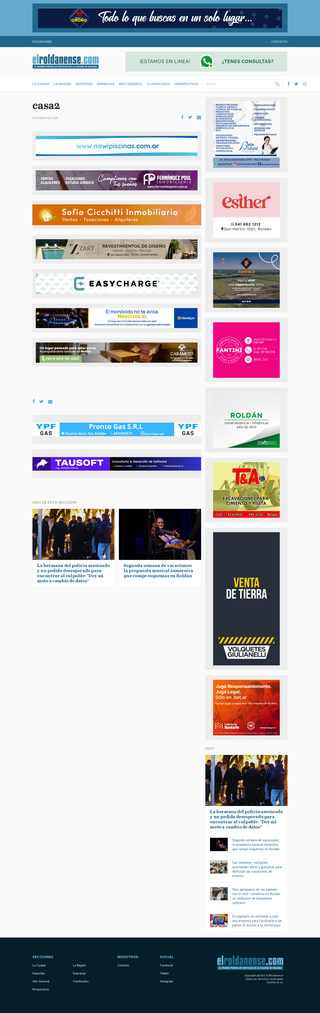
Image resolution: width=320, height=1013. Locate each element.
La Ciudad (40, 84)
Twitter (164, 973)
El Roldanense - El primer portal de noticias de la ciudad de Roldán (65, 61)
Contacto (279, 41)
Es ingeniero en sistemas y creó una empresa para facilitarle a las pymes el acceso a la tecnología (257, 920)
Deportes (84, 84)
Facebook (166, 965)
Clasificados (158, 84)
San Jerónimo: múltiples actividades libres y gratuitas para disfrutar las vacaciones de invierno (257, 869)
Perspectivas (186, 84)
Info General (130, 84)
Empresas (106, 84)
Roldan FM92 (42, 41)
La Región (62, 84)
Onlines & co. (275, 982)
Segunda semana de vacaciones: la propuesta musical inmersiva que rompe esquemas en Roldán (256, 844)
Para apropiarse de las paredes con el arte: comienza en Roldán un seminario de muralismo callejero (256, 896)
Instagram (166, 981)
